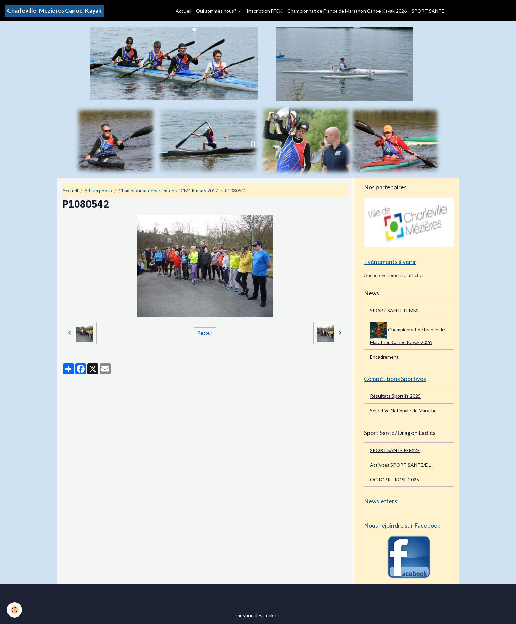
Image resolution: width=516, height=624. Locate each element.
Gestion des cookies (258, 615)
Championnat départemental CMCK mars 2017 (168, 190)
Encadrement (384, 357)
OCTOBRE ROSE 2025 (394, 479)
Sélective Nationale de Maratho (403, 411)
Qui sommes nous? (216, 11)
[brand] (54, 11)
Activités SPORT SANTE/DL (400, 465)
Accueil (183, 11)
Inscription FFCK (265, 11)
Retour (204, 333)
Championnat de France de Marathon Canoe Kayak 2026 (347, 11)
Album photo (98, 190)
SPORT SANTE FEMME (395, 310)
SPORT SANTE (428, 11)
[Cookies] (14, 610)
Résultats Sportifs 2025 (395, 396)
